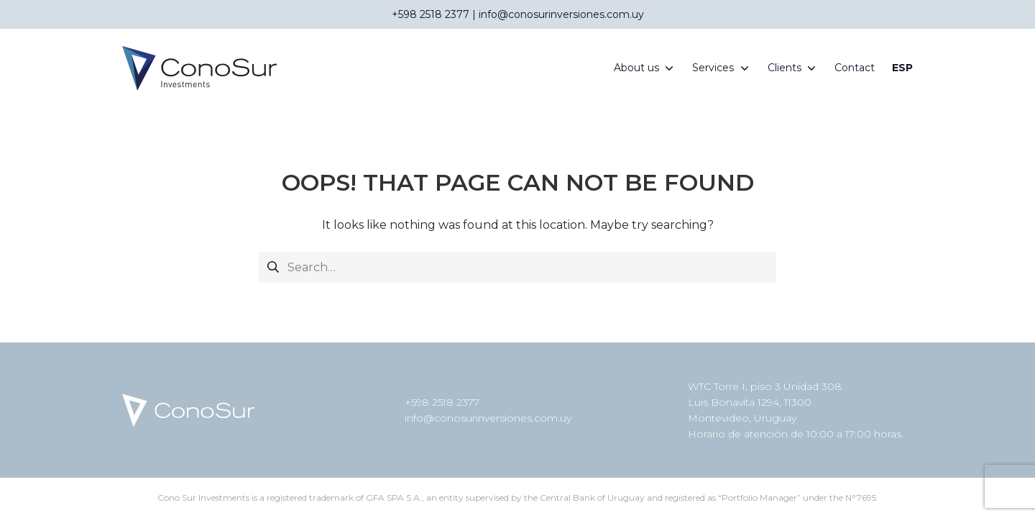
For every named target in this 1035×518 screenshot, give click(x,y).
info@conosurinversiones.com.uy (488, 418)
